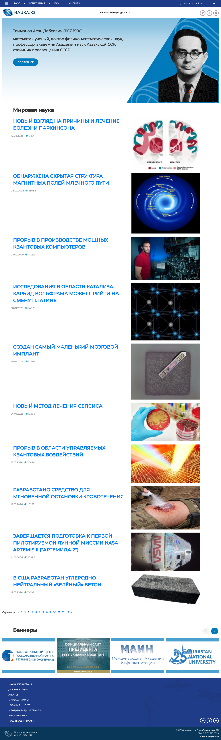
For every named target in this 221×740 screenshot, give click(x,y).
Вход (17, 3)
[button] (7, 3)
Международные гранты (24, 710)
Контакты (74, 3)
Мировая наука (18, 700)
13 (68, 612)
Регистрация (37, 3)
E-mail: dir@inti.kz (209, 736)
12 (63, 612)
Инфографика (17, 715)
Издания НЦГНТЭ (19, 705)
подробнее (26, 62)
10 (54, 612)
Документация (18, 689)
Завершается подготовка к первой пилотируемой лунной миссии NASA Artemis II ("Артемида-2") (65, 543)
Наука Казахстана (20, 684)
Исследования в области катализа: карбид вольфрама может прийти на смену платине (66, 293)
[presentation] (206, 631)
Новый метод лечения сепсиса (57, 406)
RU (214, 3)
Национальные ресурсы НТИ (115, 12)
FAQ (56, 3)
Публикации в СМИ (21, 720)
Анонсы (13, 694)
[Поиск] (196, 4)
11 (59, 612)
